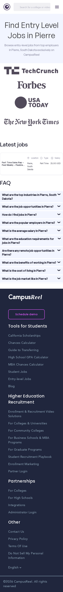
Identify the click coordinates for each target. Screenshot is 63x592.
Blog (11, 386)
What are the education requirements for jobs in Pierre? (28, 240)
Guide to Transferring (23, 350)
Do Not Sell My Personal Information (25, 556)
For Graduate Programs (25, 449)
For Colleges (17, 490)
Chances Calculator (22, 343)
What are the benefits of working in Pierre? (29, 262)
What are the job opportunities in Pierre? (27, 206)
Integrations (16, 505)
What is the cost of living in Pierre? (24, 270)
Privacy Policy (18, 539)
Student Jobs (17, 371)
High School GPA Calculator (28, 357)
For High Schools (20, 498)
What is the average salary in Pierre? (25, 231)
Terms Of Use (18, 546)
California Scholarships (24, 335)
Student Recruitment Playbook (30, 457)
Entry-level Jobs (19, 379)
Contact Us (16, 531)
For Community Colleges (26, 430)
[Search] (32, 7)
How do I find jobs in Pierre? (19, 214)
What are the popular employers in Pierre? (28, 222)
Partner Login (18, 471)
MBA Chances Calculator (26, 364)
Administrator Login (22, 512)
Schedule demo (26, 314)
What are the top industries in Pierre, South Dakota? (29, 196)
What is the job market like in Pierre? (25, 278)
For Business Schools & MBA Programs (28, 440)
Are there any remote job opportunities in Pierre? (28, 252)
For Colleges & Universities (27, 423)
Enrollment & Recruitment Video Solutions (31, 414)
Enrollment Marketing (23, 464)
